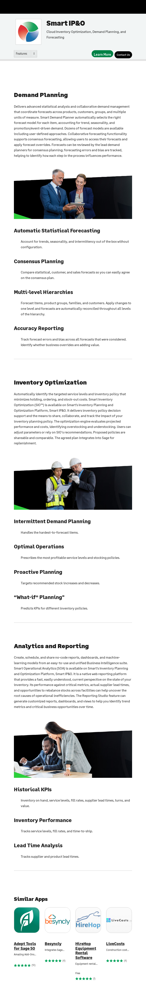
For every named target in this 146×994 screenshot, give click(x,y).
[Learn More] (102, 53)
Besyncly (53, 943)
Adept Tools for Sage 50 (25, 946)
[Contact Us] (123, 54)
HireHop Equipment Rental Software (85, 950)
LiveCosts (115, 943)
